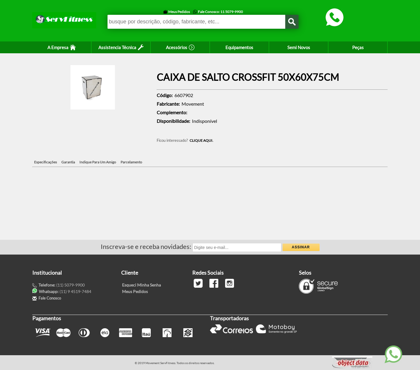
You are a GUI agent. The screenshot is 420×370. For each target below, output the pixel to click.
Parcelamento (131, 162)
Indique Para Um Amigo (97, 162)
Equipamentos (239, 47)
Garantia (68, 162)
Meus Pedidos (179, 11)
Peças (358, 47)
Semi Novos (298, 47)
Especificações (45, 162)
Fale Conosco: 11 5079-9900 (220, 11)
